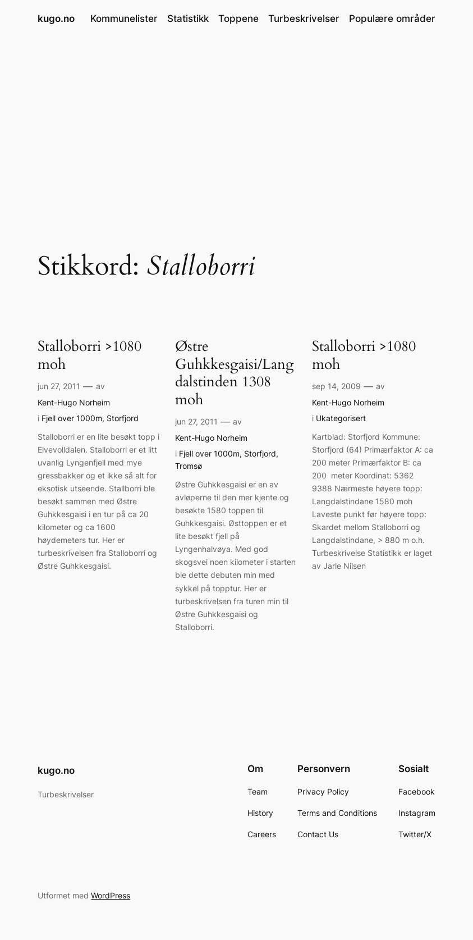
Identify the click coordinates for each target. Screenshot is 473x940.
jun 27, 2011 (59, 386)
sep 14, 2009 (336, 386)
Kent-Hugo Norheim (74, 402)
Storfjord (123, 418)
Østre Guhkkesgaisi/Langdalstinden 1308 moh (234, 373)
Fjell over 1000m (72, 418)
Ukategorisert (341, 418)
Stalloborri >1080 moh (89, 355)
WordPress (110, 895)
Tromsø (188, 466)
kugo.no (56, 18)
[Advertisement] (236, 126)
